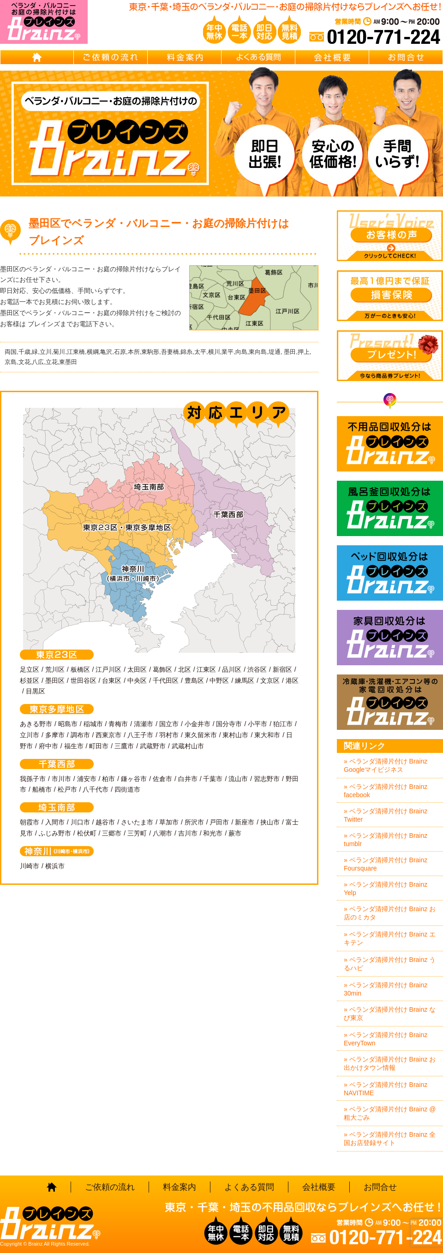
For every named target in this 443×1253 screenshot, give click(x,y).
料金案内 (185, 57)
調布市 (80, 735)
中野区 (219, 680)
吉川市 (188, 833)
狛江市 (283, 724)
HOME (37, 57)
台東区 (111, 680)
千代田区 (166, 680)
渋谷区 (257, 669)
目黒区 (35, 691)
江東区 (206, 669)
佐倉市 (162, 778)
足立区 (29, 669)
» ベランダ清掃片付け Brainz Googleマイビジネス (385, 765)
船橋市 (42, 789)
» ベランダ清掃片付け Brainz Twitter (385, 815)
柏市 (108, 778)
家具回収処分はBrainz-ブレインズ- (390, 637)
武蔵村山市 (188, 746)
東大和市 (267, 735)
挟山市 (270, 822)
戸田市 (219, 822)
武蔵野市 (153, 746)
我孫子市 (33, 778)
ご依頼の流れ (111, 57)
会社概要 (332, 57)
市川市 (61, 778)
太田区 (137, 669)
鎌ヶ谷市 (134, 778)
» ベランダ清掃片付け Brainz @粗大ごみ (390, 1113)
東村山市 (235, 735)
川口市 (80, 822)
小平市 (257, 724)
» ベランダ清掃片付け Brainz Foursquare (385, 864)
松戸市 (67, 789)
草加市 (169, 822)
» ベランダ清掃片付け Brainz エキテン (390, 938)
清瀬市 (143, 724)
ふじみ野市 (55, 833)
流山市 (238, 778)
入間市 (55, 822)
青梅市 (118, 724)
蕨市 (234, 833)
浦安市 (86, 778)
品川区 (231, 669)
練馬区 (244, 680)
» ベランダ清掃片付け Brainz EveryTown (385, 1039)
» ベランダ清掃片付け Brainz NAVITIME (385, 1089)
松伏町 (86, 833)
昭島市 (68, 724)
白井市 (188, 778)
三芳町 (137, 833)
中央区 (137, 680)
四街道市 (127, 789)
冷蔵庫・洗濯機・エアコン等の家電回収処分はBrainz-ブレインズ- (390, 702)
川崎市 (29, 866)
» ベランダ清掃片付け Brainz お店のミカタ (390, 913)
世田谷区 (83, 680)
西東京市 (108, 735)
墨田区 (55, 680)
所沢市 (194, 822)
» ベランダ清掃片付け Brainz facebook (385, 791)
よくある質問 (258, 57)
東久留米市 (201, 735)
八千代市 (95, 789)
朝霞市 (29, 822)
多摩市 (55, 735)
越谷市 (105, 822)
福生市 (74, 746)
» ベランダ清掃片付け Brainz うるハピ (390, 964)
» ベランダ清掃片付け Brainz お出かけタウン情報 (390, 1063)
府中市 (48, 746)
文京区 (270, 680)
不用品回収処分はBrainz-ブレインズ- (390, 443)
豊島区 (194, 680)
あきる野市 (36, 724)
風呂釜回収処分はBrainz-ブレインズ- (390, 508)
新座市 (244, 822)
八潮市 (162, 833)
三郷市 (111, 833)
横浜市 (55, 866)
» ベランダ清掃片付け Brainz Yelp (385, 888)
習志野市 (267, 778)
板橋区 (80, 669)
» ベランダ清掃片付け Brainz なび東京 (390, 1013)
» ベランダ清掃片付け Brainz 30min (385, 989)
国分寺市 (229, 724)
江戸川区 (108, 669)
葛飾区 (162, 669)
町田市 (98, 746)
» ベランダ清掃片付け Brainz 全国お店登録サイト (390, 1138)
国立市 (169, 724)
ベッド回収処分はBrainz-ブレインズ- (390, 573)
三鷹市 (124, 746)
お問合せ (406, 57)
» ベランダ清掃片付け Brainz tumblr (385, 839)
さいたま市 (137, 822)
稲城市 (93, 724)
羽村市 (169, 735)
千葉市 (212, 778)
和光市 (212, 833)
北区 (184, 669)
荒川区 (55, 669)
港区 (292, 680)
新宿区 (282, 669)
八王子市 (140, 735)
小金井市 (197, 724)
